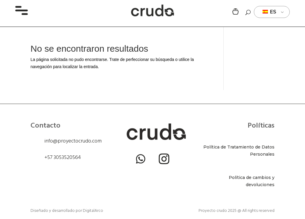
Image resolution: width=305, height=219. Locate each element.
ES (269, 12)
